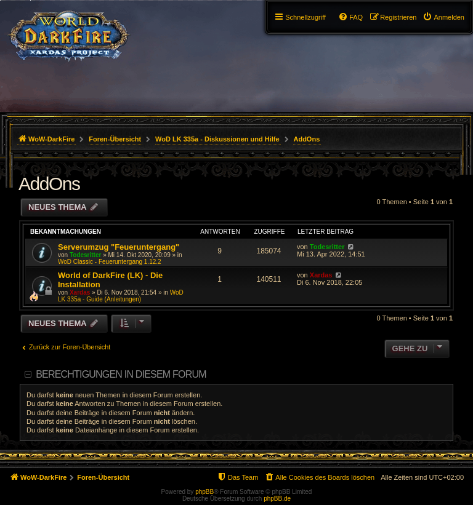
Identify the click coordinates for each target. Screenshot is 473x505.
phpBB (204, 491)
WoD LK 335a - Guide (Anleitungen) (121, 296)
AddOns (48, 183)
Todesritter (86, 255)
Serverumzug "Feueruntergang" (118, 247)
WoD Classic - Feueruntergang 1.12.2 (109, 261)
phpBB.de (277, 498)
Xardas (80, 292)
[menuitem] (443, 17)
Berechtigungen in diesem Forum (121, 374)
